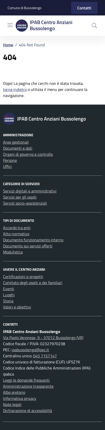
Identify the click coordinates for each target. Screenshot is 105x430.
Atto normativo (16, 234)
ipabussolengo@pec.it (30, 350)
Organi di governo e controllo (28, 154)
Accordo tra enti (17, 228)
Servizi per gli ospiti (20, 197)
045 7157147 (45, 356)
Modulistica (13, 252)
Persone (10, 160)
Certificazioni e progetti (23, 276)
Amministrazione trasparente (28, 386)
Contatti (84, 8)
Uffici (7, 166)
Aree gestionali (16, 142)
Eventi (8, 289)
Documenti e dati (17, 148)
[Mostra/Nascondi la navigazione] (10, 25)
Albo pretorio (14, 392)
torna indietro (15, 89)
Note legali (12, 404)
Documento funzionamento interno (33, 240)
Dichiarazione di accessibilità (27, 410)
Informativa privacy (19, 398)
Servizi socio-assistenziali (25, 203)
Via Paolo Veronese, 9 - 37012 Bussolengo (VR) (43, 338)
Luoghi (9, 295)
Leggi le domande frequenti (26, 380)
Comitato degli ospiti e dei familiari (32, 283)
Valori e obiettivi (17, 307)
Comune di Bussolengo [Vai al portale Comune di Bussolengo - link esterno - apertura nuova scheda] (24, 7)
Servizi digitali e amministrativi (30, 191)
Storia (8, 301)
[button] (94, 26)
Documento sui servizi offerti (27, 246)
